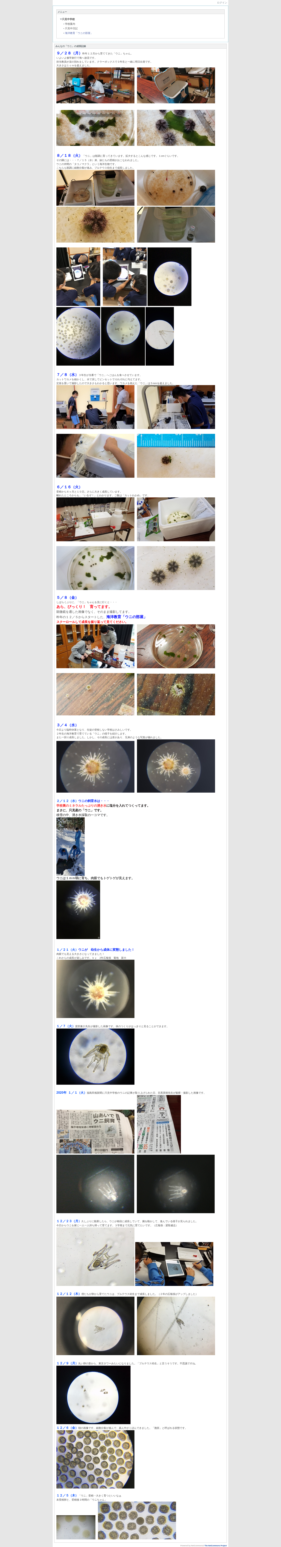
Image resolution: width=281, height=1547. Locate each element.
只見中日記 (70, 28)
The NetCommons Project (216, 1546)
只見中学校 (67, 19)
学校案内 (69, 23)
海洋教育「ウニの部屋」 (78, 33)
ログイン (222, 2)
